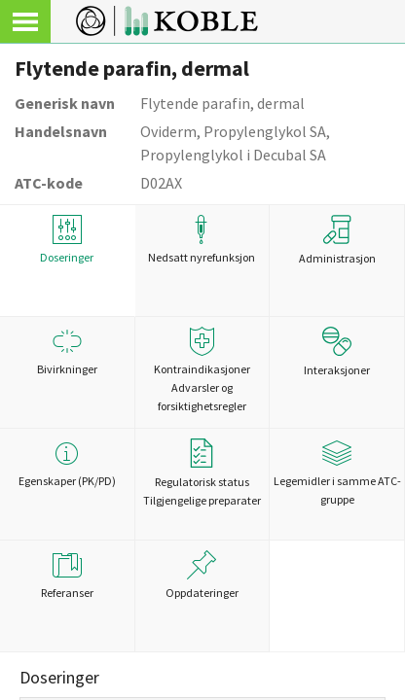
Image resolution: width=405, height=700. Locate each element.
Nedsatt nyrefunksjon (202, 239)
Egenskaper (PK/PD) (67, 463)
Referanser (67, 575)
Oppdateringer (202, 575)
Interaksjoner (337, 352)
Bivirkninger (67, 351)
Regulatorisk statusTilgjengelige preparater (202, 473)
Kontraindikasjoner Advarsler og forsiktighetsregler (202, 370)
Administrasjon (337, 240)
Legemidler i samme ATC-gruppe (337, 472)
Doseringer (67, 239)
